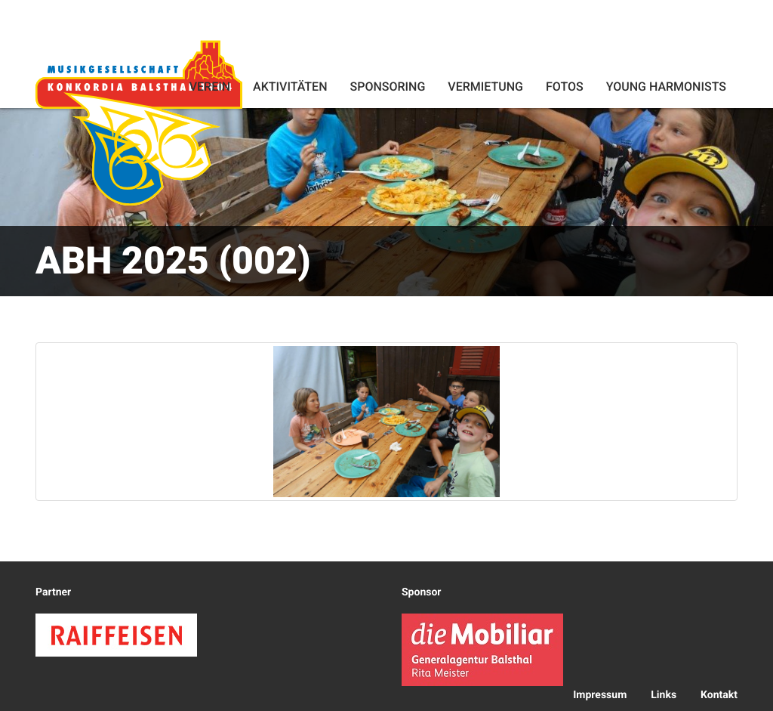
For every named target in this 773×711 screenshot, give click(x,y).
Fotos (565, 86)
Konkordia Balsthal (138, 122)
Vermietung (485, 86)
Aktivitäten (290, 86)
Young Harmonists (666, 86)
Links (663, 695)
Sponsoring (387, 86)
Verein (209, 86)
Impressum (600, 695)
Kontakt (719, 695)
